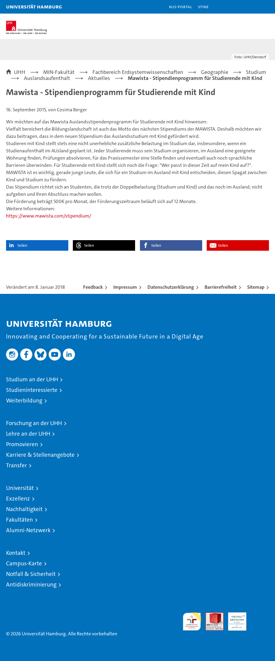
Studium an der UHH (32, 379)
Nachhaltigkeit (24, 509)
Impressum (125, 287)
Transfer (16, 465)
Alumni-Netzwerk (28, 530)
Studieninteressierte (31, 390)
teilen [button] (22, 245)
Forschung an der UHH (34, 423)
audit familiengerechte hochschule (192, 621)
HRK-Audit (234, 618)
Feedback (93, 287)
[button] (251, 7)
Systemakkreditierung (260, 615)
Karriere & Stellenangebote (40, 455)
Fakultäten (19, 519)
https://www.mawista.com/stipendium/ (48, 216)
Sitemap (255, 287)
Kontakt (15, 553)
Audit (211, 615)
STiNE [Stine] (203, 6)
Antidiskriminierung (31, 584)
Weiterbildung (24, 400)
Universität (20, 488)
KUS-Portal (180, 6)
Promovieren (22, 444)
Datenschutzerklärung (170, 287)
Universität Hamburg (34, 6)
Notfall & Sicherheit (31, 574)
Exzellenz (18, 498)
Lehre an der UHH (28, 433)
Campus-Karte (24, 563)
